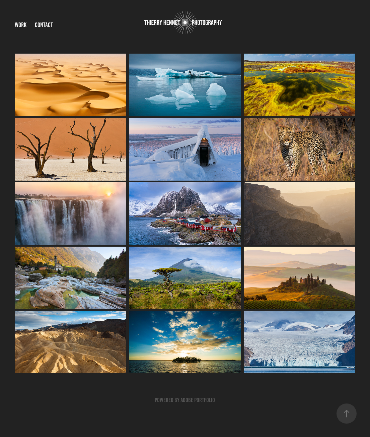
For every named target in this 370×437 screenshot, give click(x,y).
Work (20, 24)
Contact (44, 24)
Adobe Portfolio (197, 400)
